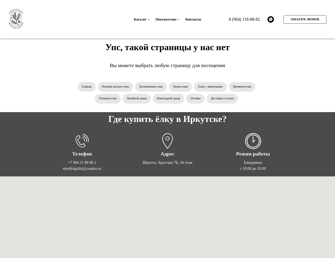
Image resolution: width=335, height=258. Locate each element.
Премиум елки (242, 86)
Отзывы (195, 98)
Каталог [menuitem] (140, 19)
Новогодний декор (168, 98)
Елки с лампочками (210, 86)
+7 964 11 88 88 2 (82, 162)
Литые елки (180, 86)
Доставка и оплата (222, 98)
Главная (86, 86)
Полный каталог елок (115, 86)
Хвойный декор (137, 98)
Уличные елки (108, 98)
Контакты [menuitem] (193, 19)
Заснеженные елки (151, 86)
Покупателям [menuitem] (166, 19)
